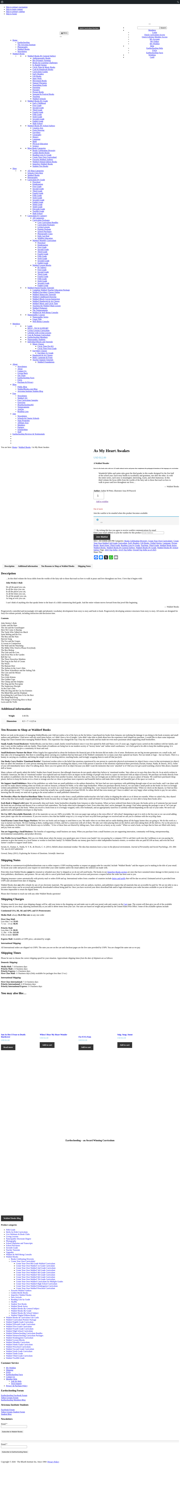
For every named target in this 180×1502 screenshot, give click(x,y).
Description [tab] (9, 603)
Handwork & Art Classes (42, 355)
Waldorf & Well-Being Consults (45, 312)
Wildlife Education (45, 238)
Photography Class (45, 234)
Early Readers (38, 74)
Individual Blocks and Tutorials (40, 342)
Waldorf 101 (23, 398)
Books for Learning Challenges (45, 63)
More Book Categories (37, 148)
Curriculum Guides (40, 72)
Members (16, 324)
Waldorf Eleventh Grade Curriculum (20, 1361)
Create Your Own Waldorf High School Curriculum (36, 1321)
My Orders (154, 41)
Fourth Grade (37, 112)
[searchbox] (148, 28)
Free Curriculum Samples (28, 400)
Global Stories (156, 543)
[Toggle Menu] (61, 36)
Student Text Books (40, 166)
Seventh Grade (38, 119)
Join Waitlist (102, 537)
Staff (19, 432)
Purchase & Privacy (25, 382)
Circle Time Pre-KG (46, 346)
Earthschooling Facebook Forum (14, 1432)
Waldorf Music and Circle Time (45, 303)
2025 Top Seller (111, 550)
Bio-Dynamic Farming (41, 60)
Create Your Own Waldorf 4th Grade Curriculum (35, 1310)
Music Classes (38, 344)
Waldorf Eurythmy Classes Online (46, 292)
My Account (155, 39)
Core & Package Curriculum (39, 335)
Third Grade (37, 110)
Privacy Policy (53, 1499)
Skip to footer (11, 14)
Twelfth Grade (38, 211)
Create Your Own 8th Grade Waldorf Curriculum (35, 1301)
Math (34, 141)
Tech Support (16, 1420)
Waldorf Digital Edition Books (44, 162)
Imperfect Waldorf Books (42, 164)
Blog (14, 384)
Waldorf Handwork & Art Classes (46, 301)
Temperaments (23, 407)
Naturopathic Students (36, 339)
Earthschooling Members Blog (13, 1437)
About (15, 364)
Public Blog (22, 387)
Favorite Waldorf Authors (42, 159)
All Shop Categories (36, 171)
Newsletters (22, 51)
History (35, 137)
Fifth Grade (37, 114)
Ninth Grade (37, 204)
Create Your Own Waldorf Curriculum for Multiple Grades (39, 1319)
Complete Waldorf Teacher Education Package (51, 290)
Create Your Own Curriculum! (44, 157)
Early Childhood (39, 103)
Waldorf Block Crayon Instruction (46, 299)
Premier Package (44, 229)
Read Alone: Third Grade (110, 545)
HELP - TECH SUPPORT (38, 328)
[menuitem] (2, 2)
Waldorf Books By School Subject (41, 126)
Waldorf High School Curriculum (19, 1368)
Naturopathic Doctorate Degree (18, 1276)
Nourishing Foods (39, 85)
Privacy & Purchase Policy (17, 1423)
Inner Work (37, 78)
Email (4, 1461)
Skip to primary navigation (17, 7)
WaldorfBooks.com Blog (28, 389)
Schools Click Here (35, 173)
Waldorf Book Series (168, 545)
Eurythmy (36, 132)
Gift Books (36, 76)
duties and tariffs (118, 915)
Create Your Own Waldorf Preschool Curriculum (35, 1325)
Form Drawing (38, 130)
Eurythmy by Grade (45, 353)
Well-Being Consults (40, 321)
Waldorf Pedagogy (39, 308)
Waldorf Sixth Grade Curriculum (19, 1388)
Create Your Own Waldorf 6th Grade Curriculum (35, 1314)
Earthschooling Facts (154, 53)
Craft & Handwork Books (42, 69)
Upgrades (10, 1289)
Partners (21, 427)
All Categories (38, 218)
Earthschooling (24, 42)
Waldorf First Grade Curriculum (19, 1364)
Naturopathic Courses (36, 315)
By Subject (42, 267)
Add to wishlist (102, 501)
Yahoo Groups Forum (9, 1435)
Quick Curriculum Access (154, 35)
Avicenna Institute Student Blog (30, 391)
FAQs (154, 50)
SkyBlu (14, 1339)
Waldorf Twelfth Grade (15, 1395)
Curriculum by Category (37, 216)
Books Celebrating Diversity (43, 150)
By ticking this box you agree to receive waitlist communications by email (126, 530)
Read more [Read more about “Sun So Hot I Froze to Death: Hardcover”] (8, 1084)
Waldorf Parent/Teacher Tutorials (41, 288)
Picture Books (38, 92)
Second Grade (38, 108)
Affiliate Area (23, 423)
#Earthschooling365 (26, 405)
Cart (125, 941)
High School (37, 123)
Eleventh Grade (38, 209)
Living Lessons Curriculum (39, 330)
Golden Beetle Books (41, 153)
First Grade (37, 105)
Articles (21, 409)
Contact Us (22, 371)
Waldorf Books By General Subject (42, 56)
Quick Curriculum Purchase (89, 28)
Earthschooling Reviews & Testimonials (28, 434)
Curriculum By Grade (36, 180)
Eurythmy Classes (39, 351)
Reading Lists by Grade (42, 155)
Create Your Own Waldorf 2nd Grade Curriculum (36, 1305)
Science (35, 146)
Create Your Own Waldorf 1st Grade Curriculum (35, 1303)
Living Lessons (44, 227)
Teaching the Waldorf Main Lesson (46, 306)
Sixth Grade (37, 117)
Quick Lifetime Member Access (155, 37)
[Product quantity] (99, 495)
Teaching (36, 96)
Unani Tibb (37, 319)
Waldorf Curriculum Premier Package (21, 1357)
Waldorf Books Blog (12, 1255)
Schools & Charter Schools (28, 418)
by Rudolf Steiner (39, 65)
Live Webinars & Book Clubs (18, 1271)
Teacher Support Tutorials (42, 360)
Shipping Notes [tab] (84, 603)
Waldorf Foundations (46, 362)
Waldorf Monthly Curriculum (44, 240)
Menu (65, 33)
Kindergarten (37, 184)
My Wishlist (155, 44)
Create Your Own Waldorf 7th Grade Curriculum (35, 1316)
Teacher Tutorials (13, 1287)
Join (14, 414)
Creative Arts (37, 128)
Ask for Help (16, 1418)
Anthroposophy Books (41, 58)
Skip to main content (14, 9)
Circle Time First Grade (47, 348)
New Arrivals (16, 1334)
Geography (36, 135)
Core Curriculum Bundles (48, 222)
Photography (23, 47)
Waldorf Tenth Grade (14, 1391)
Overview (21, 402)
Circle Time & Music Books (43, 67)
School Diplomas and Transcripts (19, 1280)
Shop (14, 168)
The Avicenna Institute (27, 45)
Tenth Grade (37, 207)
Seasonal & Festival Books (43, 94)
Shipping (9, 1407)
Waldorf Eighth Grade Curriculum (20, 1359)
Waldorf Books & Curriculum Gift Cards (22, 1355)
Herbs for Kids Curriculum (17, 1269)
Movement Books (39, 81)
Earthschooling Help (154, 48)
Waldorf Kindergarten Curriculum (19, 1375)
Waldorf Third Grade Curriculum (19, 1393)
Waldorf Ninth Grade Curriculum (19, 1382)
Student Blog (6, 1451)
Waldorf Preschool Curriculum (18, 1384)
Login (154, 32)
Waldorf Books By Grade (38, 101)
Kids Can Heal (43, 236)
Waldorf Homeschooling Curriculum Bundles (24, 1370)
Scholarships (23, 429)
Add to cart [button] (47, 1082)
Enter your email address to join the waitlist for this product (117, 533)
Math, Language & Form (42, 357)
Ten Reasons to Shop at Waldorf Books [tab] (57, 603)
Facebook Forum (8, 1447)
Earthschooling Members (38, 337)
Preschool (36, 182)
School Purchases (45, 231)
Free (14, 393)
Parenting (36, 87)
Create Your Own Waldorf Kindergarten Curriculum (37, 1323)
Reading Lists (23, 411)
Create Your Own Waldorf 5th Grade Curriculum (35, 1312)
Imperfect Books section (117, 909)
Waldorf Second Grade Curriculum (20, 1386)
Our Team (22, 375)
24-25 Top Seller (125, 550)
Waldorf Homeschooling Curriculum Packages (24, 1373)
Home (14, 40)
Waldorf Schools (39, 99)
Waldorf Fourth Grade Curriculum (20, 1366)
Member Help (11, 1416)
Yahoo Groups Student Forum (13, 1449)
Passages (36, 90)
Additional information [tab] (28, 603)
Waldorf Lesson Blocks (41, 265)
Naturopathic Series (40, 317)
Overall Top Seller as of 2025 (144, 550)
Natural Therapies (39, 83)
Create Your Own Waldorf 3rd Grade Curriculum (35, 1307)
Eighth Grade (37, 121)
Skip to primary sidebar (15, 12)
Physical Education (40, 144)
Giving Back (23, 373)
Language (36, 139)
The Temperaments (40, 310)
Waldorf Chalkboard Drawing (44, 297)
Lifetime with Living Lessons (39, 333)
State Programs (24, 420)
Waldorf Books (24, 49)
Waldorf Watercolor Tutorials (44, 294)
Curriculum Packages (41, 220)
